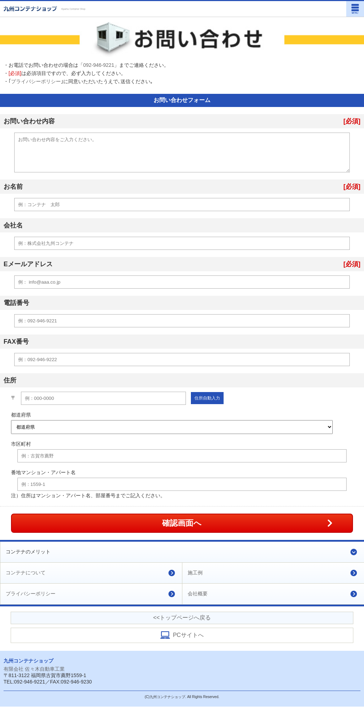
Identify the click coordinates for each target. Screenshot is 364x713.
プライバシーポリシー (36, 81)
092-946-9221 (98, 65)
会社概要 (198, 600)
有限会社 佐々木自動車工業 (34, 675)
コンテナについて (26, 579)
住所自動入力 (207, 404)
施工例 (195, 579)
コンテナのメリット (28, 558)
